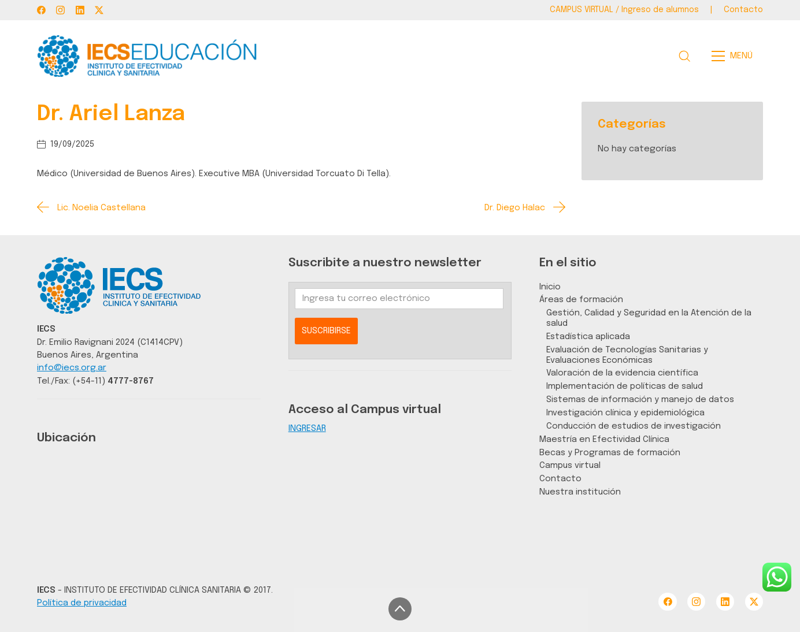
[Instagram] (60, 10)
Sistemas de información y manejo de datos (640, 399)
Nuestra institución (580, 492)
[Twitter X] (99, 10)
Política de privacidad (82, 602)
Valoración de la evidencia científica (622, 373)
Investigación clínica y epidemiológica (625, 412)
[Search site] (684, 56)
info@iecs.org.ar (71, 367)
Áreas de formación (581, 299)
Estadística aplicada (588, 336)
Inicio (550, 286)
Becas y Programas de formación (609, 452)
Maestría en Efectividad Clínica (604, 439)
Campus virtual (570, 465)
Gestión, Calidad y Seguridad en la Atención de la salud (648, 318)
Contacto (560, 478)
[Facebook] (41, 10)
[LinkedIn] (80, 10)
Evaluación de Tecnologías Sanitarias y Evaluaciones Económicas (627, 355)
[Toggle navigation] (735, 56)
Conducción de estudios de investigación (633, 426)
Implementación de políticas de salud (624, 386)
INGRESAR (307, 428)
